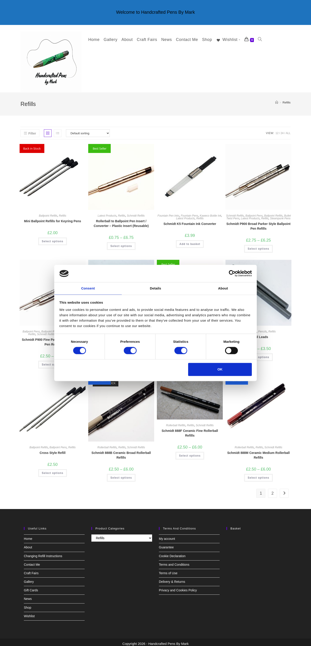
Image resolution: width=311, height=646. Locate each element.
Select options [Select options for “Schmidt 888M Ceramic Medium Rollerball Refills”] (258, 475)
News (28, 596)
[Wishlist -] (225, 39)
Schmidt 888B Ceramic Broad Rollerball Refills (121, 452)
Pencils (262, 328)
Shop (27, 605)
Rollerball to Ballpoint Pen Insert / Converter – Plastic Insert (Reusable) (121, 221)
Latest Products (107, 213)
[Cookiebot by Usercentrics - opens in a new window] (232, 273)
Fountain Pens (189, 213)
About (28, 544)
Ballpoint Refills (48, 213)
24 (282, 130)
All (288, 130)
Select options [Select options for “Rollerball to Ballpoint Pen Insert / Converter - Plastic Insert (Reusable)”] (121, 243)
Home (28, 536)
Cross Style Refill (52, 450)
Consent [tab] (88, 288)
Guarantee (166, 544)
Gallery (29, 579)
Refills (287, 99)
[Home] (276, 99)
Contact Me (32, 562)
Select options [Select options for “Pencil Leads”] (258, 354)
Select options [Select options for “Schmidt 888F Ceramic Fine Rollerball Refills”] (190, 453)
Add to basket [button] (189, 241)
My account (167, 536)
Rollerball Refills (107, 444)
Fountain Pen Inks (168, 213)
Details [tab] (155, 288)
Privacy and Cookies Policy (178, 587)
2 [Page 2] (272, 490)
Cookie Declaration (172, 553)
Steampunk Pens (280, 215)
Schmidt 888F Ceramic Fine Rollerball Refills (190, 430)
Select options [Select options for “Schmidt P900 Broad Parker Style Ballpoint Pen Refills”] (258, 246)
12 (276, 130)
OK (220, 369)
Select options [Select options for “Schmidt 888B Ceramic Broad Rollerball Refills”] (121, 475)
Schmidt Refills (136, 213)
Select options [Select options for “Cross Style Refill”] (52, 470)
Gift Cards (31, 587)
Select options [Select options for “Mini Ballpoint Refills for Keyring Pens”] (52, 238)
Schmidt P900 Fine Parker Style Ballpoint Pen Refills (52, 339)
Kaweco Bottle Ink (210, 213)
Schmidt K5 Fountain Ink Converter (189, 221)
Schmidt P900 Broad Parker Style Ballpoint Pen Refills (258, 223)
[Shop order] (88, 130)
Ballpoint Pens (254, 213)
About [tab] (223, 288)
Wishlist (29, 613)
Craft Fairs (31, 570)
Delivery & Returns (172, 579)
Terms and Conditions (174, 562)
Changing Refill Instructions (43, 553)
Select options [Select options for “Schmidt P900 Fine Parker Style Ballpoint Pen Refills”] (52, 361)
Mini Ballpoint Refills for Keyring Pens (52, 218)
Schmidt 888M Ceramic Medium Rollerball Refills (258, 452)
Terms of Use (168, 570)
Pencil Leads (258, 334)
